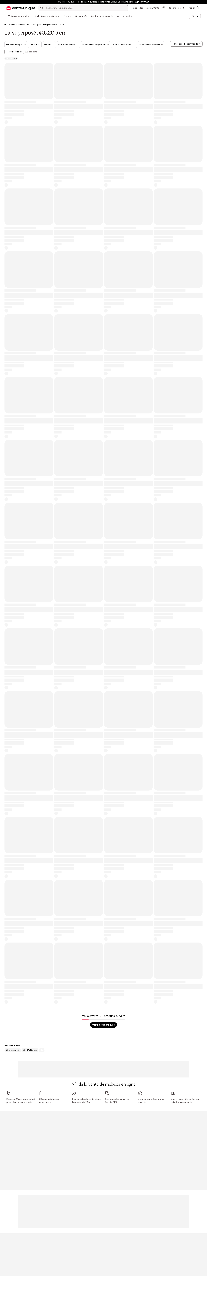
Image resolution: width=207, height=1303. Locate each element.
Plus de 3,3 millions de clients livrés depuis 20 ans (87, 1099)
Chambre (12, 24)
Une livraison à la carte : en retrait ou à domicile (185, 1099)
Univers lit (21, 24)
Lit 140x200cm (30, 1050)
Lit (28, 24)
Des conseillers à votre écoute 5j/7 (117, 1099)
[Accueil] (5, 25)
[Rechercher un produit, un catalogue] (42, 8)
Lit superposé (36, 24)
